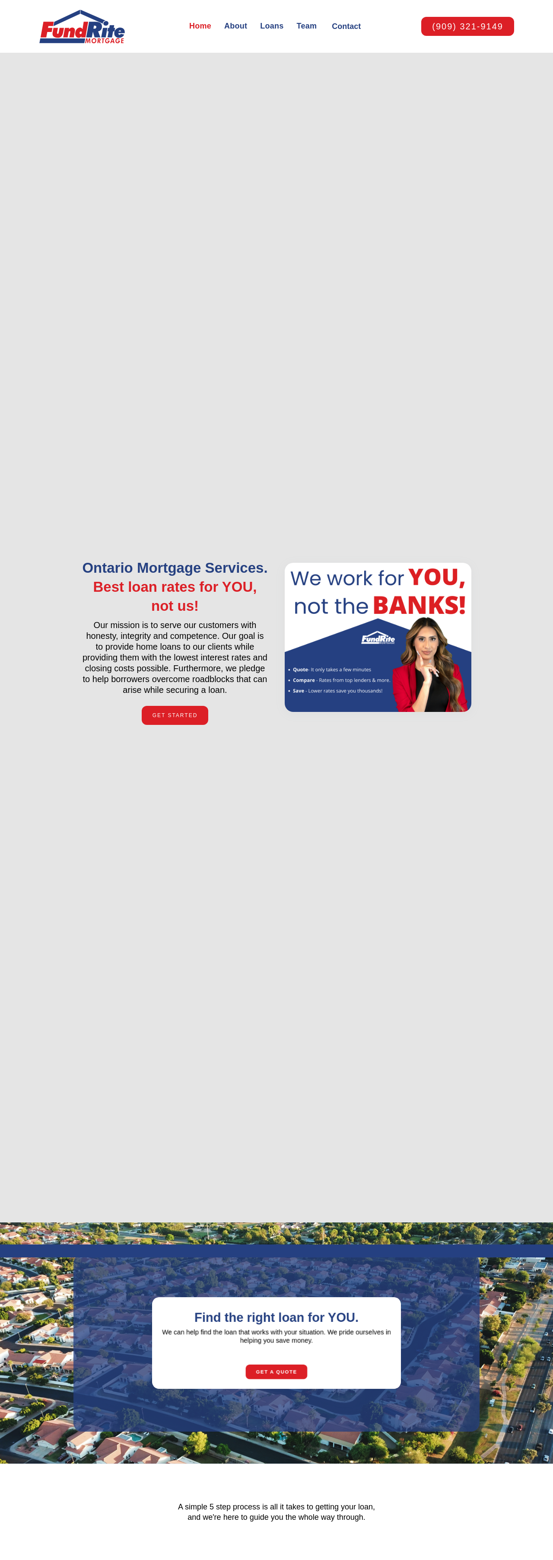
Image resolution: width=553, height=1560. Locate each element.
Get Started (175, 715)
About (235, 26)
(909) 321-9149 (467, 26)
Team (307, 26)
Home (200, 26)
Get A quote (276, 1380)
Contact (346, 26)
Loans (271, 26)
